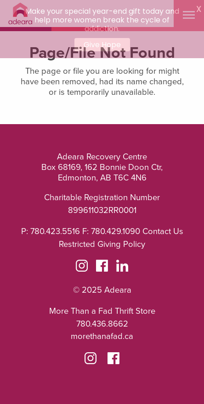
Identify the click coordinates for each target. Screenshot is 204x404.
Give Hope (102, 44)
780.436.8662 (102, 324)
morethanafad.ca (102, 336)
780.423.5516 (55, 231)
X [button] (198, 9)
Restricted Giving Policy (102, 244)
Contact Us (162, 231)
